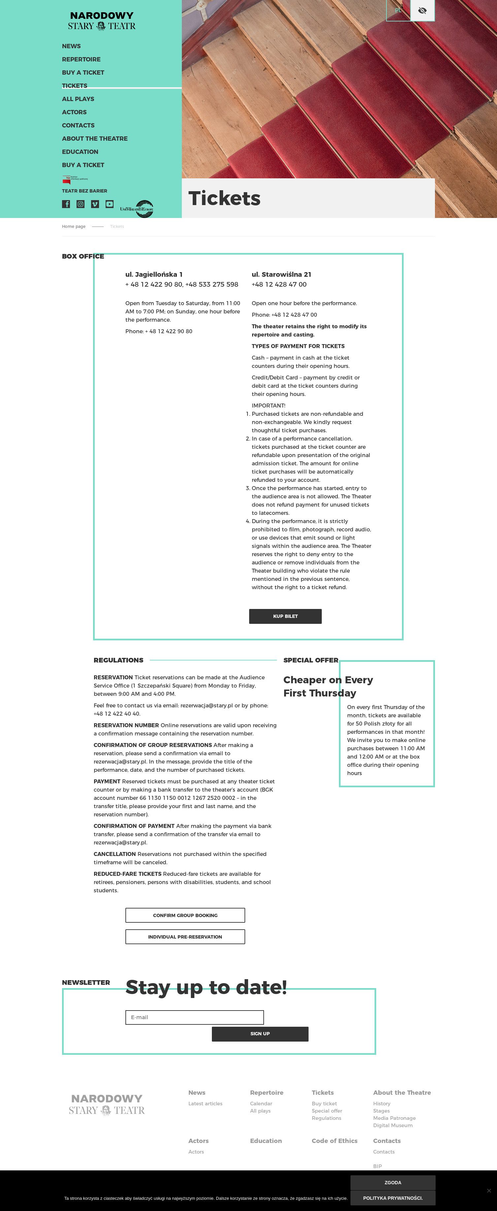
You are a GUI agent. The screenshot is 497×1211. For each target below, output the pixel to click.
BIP (377, 1152)
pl (398, 10)
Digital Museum (393, 1113)
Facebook (66, 207)
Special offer (327, 1091)
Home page (73, 226)
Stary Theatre (106, 21)
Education (79, 154)
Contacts (77, 128)
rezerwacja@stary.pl (207, 704)
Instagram (80, 207)
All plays (77, 101)
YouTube (110, 207)
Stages (381, 1099)
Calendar (261, 1084)
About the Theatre (92, 141)
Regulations (326, 1099)
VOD (124, 207)
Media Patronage (394, 1106)
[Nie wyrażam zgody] (488, 1191)
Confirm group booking (185, 914)
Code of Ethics (336, 1127)
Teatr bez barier (82, 193)
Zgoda (393, 1183)
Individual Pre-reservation (185, 936)
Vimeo (95, 207)
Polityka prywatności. (393, 1198)
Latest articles (205, 1084)
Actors (73, 115)
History (381, 1091)
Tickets (74, 88)
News (71, 49)
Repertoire (80, 62)
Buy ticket (324, 1084)
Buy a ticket (82, 75)
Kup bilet (288, 615)
